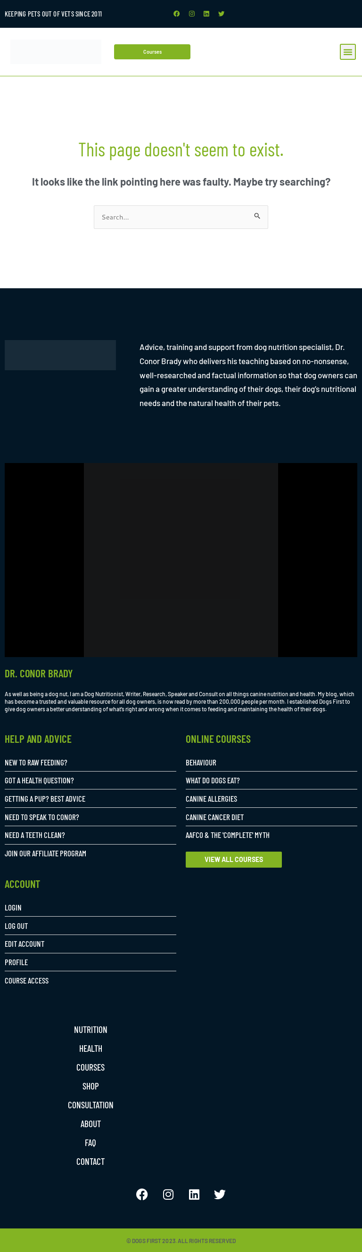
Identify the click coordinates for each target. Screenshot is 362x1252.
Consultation (90, 1104)
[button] (348, 51)
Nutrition (90, 1028)
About (90, 1123)
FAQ (91, 1141)
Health (90, 1047)
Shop (90, 1085)
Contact (91, 1160)
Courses (90, 1066)
